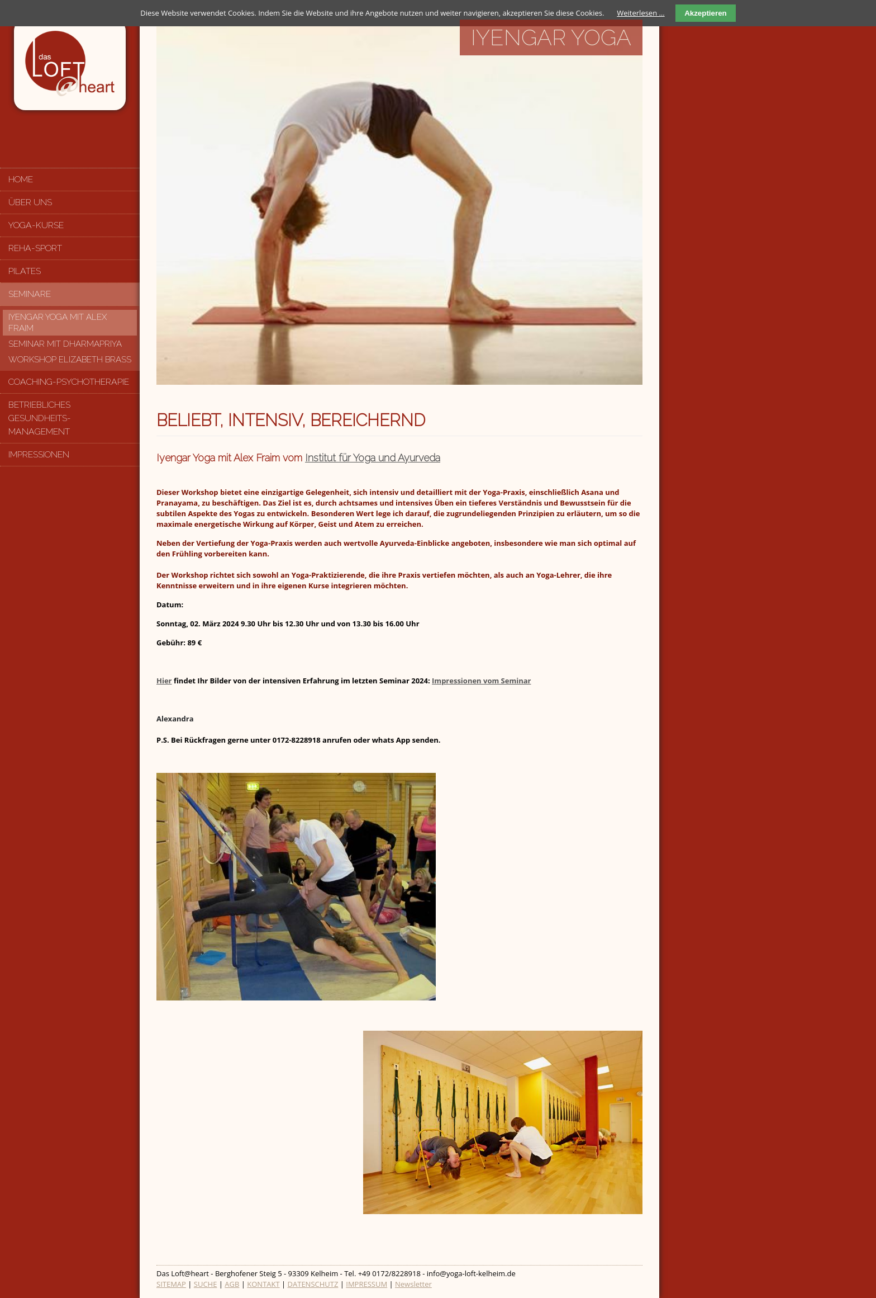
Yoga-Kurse (36, 225)
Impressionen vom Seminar (481, 681)
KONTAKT (263, 1284)
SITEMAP (171, 1284)
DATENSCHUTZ (313, 1284)
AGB (232, 1284)
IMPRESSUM (366, 1284)
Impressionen (38, 454)
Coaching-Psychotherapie (68, 381)
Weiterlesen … (640, 13)
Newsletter (413, 1284)
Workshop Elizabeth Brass (69, 360)
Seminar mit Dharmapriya (65, 344)
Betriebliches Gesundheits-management (39, 418)
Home (20, 179)
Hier (164, 681)
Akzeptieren (705, 13)
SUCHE (205, 1284)
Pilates (24, 271)
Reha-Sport (35, 248)
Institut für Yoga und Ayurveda (372, 458)
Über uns (30, 202)
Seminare (29, 294)
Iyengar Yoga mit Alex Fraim (57, 322)
